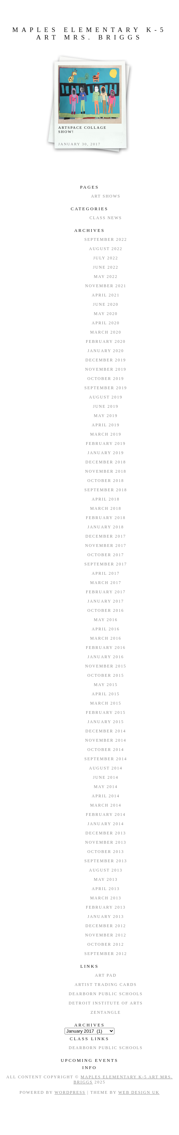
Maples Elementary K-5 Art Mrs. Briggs (89, 33)
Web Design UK (138, 1092)
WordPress (70, 1092)
